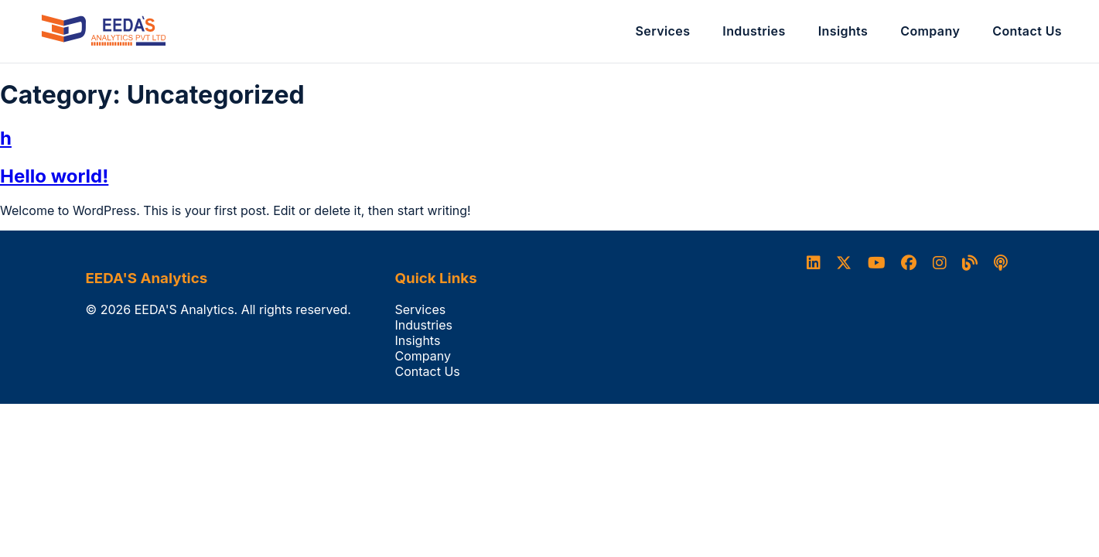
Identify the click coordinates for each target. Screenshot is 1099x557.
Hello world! (54, 176)
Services (663, 31)
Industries (753, 31)
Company (930, 31)
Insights (843, 31)
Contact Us (1027, 31)
